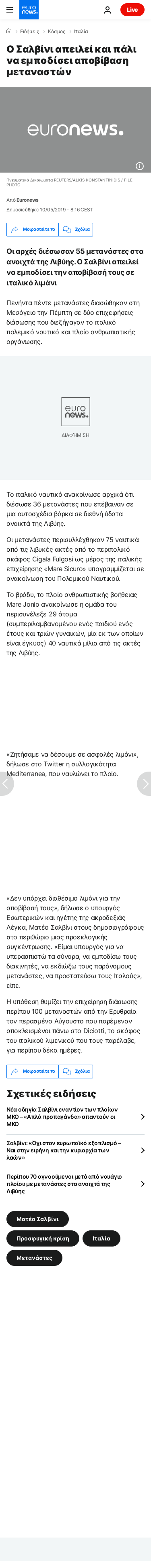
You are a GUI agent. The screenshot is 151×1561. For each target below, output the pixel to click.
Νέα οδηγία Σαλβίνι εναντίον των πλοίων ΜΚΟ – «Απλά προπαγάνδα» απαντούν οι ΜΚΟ (62, 1116)
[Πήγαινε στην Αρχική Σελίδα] (29, 9)
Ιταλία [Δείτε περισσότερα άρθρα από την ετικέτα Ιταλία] (101, 1237)
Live (132, 9)
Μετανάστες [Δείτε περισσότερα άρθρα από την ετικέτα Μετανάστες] (34, 1257)
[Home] (8, 31)
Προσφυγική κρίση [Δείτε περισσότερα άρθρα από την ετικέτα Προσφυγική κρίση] (43, 1237)
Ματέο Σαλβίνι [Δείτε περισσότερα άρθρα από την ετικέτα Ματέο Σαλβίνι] (38, 1218)
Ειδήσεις (29, 31)
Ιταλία (81, 31)
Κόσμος (56, 31)
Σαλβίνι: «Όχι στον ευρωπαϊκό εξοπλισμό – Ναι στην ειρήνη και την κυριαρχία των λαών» (63, 1150)
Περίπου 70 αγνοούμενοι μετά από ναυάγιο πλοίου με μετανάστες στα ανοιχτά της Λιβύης (64, 1183)
